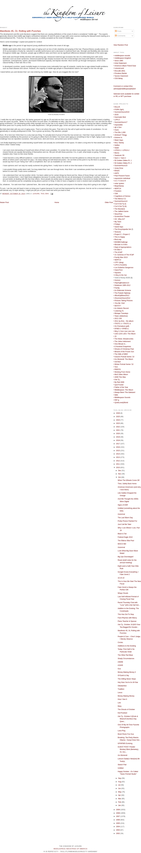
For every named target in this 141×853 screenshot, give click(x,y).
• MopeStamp (118, 186)
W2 (123, 71)
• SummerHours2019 (121, 112)
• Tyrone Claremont (120, 76)
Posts (118, 31)
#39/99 (120, 662)
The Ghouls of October (126, 709)
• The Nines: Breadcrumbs (123, 339)
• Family (116, 288)
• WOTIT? (117, 306)
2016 (118, 447)
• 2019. (116, 115)
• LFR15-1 (117, 150)
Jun (119, 788)
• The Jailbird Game (120, 211)
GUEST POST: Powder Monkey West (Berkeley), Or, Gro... (128, 749)
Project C (126, 234)
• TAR (115, 194)
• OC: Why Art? (119, 219)
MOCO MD (122, 544)
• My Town (117, 222)
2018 (118, 440)
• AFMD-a (124, 329)
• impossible (118, 125)
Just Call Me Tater (124, 524)
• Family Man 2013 (120, 257)
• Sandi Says (118, 227)
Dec (120, 471)
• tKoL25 (116, 107)
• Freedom (117, 191)
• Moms (116, 153)
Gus (119, 669)
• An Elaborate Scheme (122, 290)
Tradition (121, 689)
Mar (120, 799)
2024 (118, 420)
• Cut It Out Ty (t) (119, 204)
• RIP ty (116, 400)
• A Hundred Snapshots (122, 347)
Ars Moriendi (122, 755)
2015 (118, 451)
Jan (119, 805)
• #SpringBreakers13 (121, 283)
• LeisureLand (118, 68)
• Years (116, 316)
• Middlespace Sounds (121, 397)
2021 (118, 430)
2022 (118, 427)
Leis (119, 703)
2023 (118, 423)
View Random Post (120, 45)
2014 (118, 454)
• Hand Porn (118, 270)
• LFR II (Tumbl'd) (120, 265)
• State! (116, 148)
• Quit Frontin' (118, 385)
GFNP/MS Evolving (125, 743)
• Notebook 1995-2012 (121, 285)
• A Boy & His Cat (120, 275)
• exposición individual (121, 178)
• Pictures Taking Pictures (123, 301)
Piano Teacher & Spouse (127, 621)
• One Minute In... (120, 344)
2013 (118, 457)
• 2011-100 (117, 318)
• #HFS (116, 173)
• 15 (114, 336)
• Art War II (117, 250)
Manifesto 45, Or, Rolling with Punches (20, 31)
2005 (118, 823)
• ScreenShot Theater (121, 216)
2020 (118, 433)
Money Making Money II (127, 672)
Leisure (36, 193)
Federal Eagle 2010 (125, 537)
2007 (118, 816)
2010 (118, 467)
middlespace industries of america (70, 849)
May (120, 792)
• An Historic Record (121, 308)
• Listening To (118, 311)
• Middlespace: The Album (123, 390)
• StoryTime (117, 214)
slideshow (123, 316)
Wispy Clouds (123, 593)
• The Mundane (119, 209)
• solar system (118, 183)
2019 (118, 437)
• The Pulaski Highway (121, 293)
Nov (120, 474)
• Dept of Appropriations (122, 247)
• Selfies (116, 145)
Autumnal (121, 514)
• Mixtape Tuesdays (120, 313)
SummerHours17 (121, 122)
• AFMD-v (117, 329)
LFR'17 (117, 120)
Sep (120, 778)
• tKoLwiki (117, 71)
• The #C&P (117, 252)
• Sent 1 (116, 158)
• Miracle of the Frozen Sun (123, 352)
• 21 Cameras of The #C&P (123, 255)
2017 (118, 444)
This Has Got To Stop (126, 614)
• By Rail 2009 (118, 382)
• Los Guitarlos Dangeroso (123, 268)
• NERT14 (117, 189)
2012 (118, 461)
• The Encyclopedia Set (122, 229)
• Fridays (116, 224)
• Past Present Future (121, 176)
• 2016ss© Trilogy (120, 135)
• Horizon (116, 280)
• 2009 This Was (119, 377)
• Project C (117, 234)
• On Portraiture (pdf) (121, 326)
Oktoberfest (122, 686)
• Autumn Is (117, 137)
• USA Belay (118, 78)
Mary (119, 706)
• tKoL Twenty (118, 143)
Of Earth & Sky (123, 675)
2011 (118, 464)
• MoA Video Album (120, 374)
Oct (119, 477)
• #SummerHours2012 (121, 298)
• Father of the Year (120, 387)
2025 (118, 417)
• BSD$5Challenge (120, 242)
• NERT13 (117, 260)
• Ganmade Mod (119, 117)
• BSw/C (116, 171)
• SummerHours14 (120, 201)
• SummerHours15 (120, 166)
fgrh (121, 110)
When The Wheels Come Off (128, 480)
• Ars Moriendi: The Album (123, 359)
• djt (114, 127)
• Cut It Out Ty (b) (120, 206)
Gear (124, 66)
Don (120, 127)
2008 (118, 813)
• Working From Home (121, 372)
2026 (118, 413)
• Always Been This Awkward (124, 392)
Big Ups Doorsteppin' (126, 557)
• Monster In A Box (120, 245)
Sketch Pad (122, 765)
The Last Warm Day (125, 518)
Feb (120, 802)
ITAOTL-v (118, 324)
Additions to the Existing (127, 646)
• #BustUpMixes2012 (121, 295)
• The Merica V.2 (119, 199)
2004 (118, 827)
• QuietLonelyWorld (120, 403)
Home (56, 202)
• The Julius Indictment (122, 341)
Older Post (109, 202)
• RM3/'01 (117, 369)
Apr (119, 795)
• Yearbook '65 (118, 155)
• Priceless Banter (120, 73)
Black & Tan (122, 534)
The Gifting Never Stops (127, 679)
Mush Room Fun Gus (126, 734)
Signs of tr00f (123, 505)
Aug (120, 782)
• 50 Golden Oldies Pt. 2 (122, 163)
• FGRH (116, 110)
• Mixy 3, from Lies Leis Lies (124, 331)
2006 (118, 820)
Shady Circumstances (126, 658)
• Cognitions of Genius (121, 196)
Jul (119, 785)
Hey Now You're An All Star (128, 682)
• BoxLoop (117, 239)
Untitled (121, 768)
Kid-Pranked (122, 713)
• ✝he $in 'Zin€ (119, 303)
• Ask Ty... (117, 380)
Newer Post (4, 202)
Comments (120, 36)
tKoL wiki (45, 193)
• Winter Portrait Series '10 (123, 364)
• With (115, 395)
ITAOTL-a (127, 324)
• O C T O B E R (119, 181)
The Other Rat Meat (125, 655)
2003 (118, 830)
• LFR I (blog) (118, 262)
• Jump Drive (118, 168)
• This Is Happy (119, 237)
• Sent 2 (123, 158)
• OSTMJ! (117, 362)
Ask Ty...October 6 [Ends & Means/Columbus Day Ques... (128, 718)
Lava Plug (121, 731)
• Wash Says (118, 140)
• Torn (115, 367)
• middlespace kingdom (122, 58)
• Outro (116, 130)
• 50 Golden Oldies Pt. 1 (122, 160)
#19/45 (120, 665)
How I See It (122, 699)
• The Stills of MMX (120, 354)
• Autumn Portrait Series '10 (123, 357)
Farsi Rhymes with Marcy (127, 618)
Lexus (120, 692)
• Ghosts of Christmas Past (123, 349)
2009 (118, 810)
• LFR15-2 (125, 150)
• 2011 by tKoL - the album (123, 321)
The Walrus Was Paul (126, 541)
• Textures (117, 232)
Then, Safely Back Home (127, 484)
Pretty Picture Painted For (127, 521)
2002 (118, 833)
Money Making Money (126, 696)
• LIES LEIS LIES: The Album (124, 334)
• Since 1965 (118, 61)
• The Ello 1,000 (119, 132)
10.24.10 (121, 578)
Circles (120, 642)
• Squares (117, 273)
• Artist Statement (120, 63)
